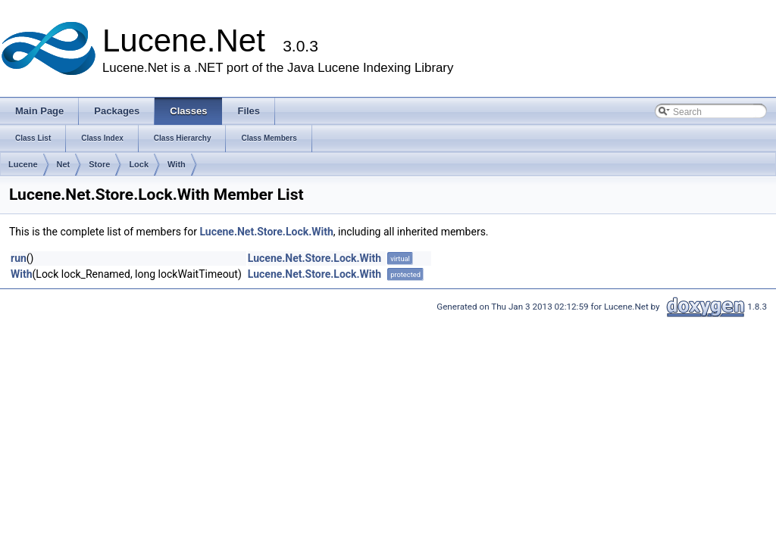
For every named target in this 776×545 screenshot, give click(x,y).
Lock (139, 164)
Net (63, 164)
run (19, 258)
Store (99, 164)
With (176, 164)
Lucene (23, 164)
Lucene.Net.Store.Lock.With (266, 232)
